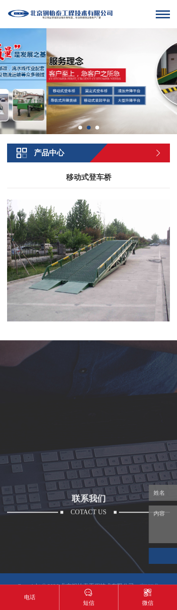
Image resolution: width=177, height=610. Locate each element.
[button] (80, 127)
